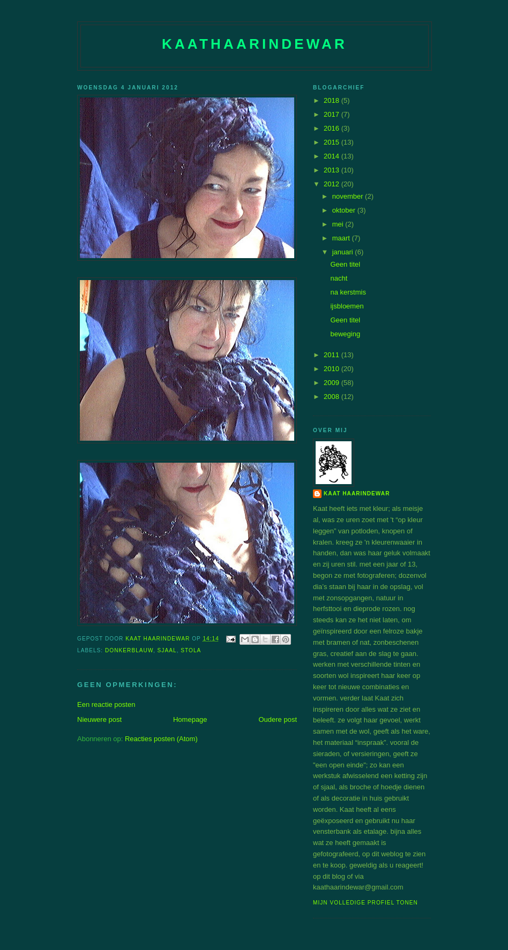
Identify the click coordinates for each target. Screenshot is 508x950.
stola (191, 650)
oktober (344, 210)
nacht (338, 278)
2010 (332, 369)
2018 (332, 100)
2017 (332, 114)
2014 (332, 156)
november (348, 196)
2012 (332, 184)
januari (343, 252)
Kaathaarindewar (254, 44)
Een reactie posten (106, 704)
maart (342, 238)
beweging (345, 334)
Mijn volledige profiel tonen (365, 903)
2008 (332, 397)
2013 (332, 170)
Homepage (190, 719)
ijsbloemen (346, 306)
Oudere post (277, 719)
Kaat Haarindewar (357, 493)
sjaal (167, 650)
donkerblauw (129, 650)
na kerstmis (347, 292)
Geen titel (345, 264)
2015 (332, 142)
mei (339, 224)
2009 (332, 383)
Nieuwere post (99, 719)
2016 (332, 128)
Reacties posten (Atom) (161, 739)
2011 (332, 355)
